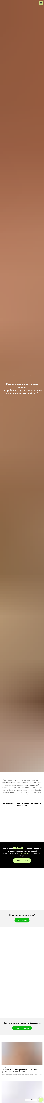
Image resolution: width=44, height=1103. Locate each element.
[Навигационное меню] (41, 2)
